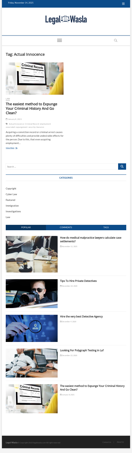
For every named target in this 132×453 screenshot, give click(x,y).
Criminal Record (32, 124)
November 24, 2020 (68, 286)
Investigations (13, 211)
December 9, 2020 (68, 321)
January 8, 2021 (14, 119)
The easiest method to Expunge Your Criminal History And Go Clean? (31, 108)
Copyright (11, 188)
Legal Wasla (11, 442)
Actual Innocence (16, 124)
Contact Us (106, 442)
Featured (10, 199)
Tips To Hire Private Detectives (78, 281)
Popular (26, 227)
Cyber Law (11, 194)
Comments (66, 227)
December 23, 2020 (68, 355)
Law (8, 98)
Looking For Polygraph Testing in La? (82, 350)
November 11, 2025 (68, 246)
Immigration (12, 205)
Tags (106, 227)
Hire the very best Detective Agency (81, 316)
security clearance (36, 127)
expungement (21, 127)
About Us (120, 442)
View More (13, 148)
